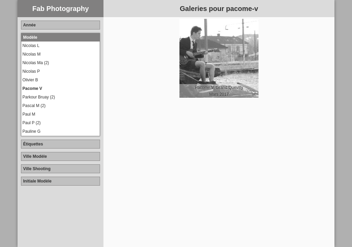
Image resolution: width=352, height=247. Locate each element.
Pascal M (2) (33, 105)
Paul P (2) (31, 122)
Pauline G (31, 131)
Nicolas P (31, 71)
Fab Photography (60, 8)
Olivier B (30, 80)
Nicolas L (30, 45)
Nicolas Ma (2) (35, 62)
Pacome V (32, 88)
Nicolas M (31, 54)
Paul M (28, 114)
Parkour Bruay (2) (38, 97)
